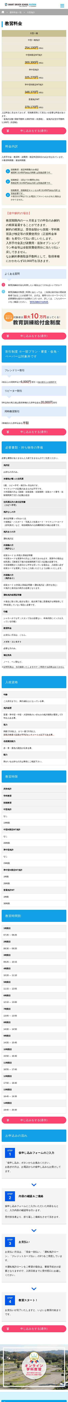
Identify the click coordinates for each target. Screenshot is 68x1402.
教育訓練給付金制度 (39, 302)
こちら (22, 635)
